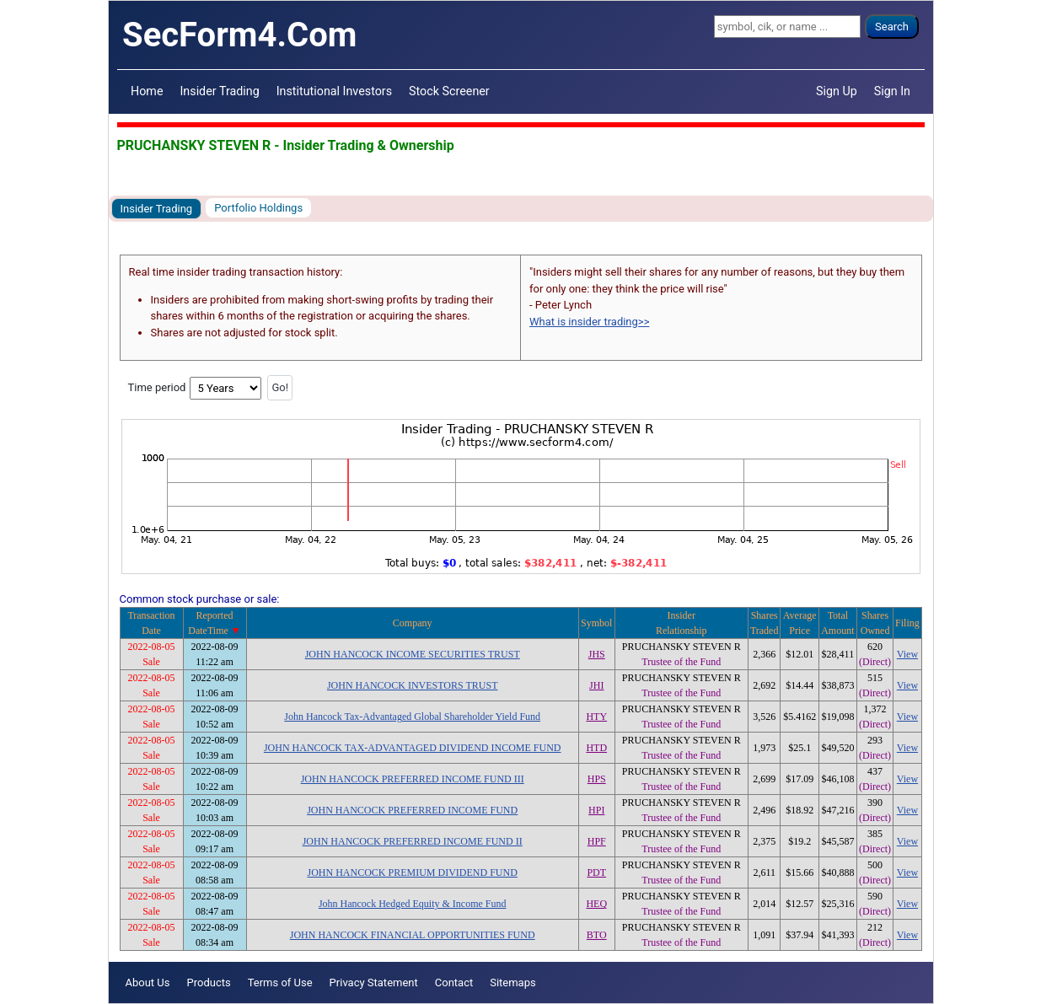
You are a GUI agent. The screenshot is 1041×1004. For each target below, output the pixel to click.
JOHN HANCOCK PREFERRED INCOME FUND (412, 810)
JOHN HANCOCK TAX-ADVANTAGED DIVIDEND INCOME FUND (412, 748)
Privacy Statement (374, 982)
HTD (596, 748)
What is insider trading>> (589, 321)
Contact (454, 982)
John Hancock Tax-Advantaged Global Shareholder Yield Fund (412, 716)
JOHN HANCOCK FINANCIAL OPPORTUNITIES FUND (412, 935)
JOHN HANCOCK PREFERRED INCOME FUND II (413, 841)
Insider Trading (219, 91)
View (907, 654)
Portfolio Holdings (258, 207)
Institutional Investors (334, 91)
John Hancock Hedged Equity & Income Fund (413, 904)
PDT (596, 872)
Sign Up (836, 91)
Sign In (892, 91)
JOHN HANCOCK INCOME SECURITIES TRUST (412, 654)
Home (147, 91)
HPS (597, 779)
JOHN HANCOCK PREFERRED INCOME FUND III (412, 779)
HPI (596, 810)
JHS (596, 654)
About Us (148, 982)
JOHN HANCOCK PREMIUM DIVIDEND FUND (413, 872)
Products (208, 982)
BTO (597, 935)
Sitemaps (513, 982)
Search (892, 26)
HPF (597, 841)
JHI (596, 685)
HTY (596, 716)
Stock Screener (449, 91)
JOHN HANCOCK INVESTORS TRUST (412, 685)
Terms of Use (280, 982)
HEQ (596, 904)
